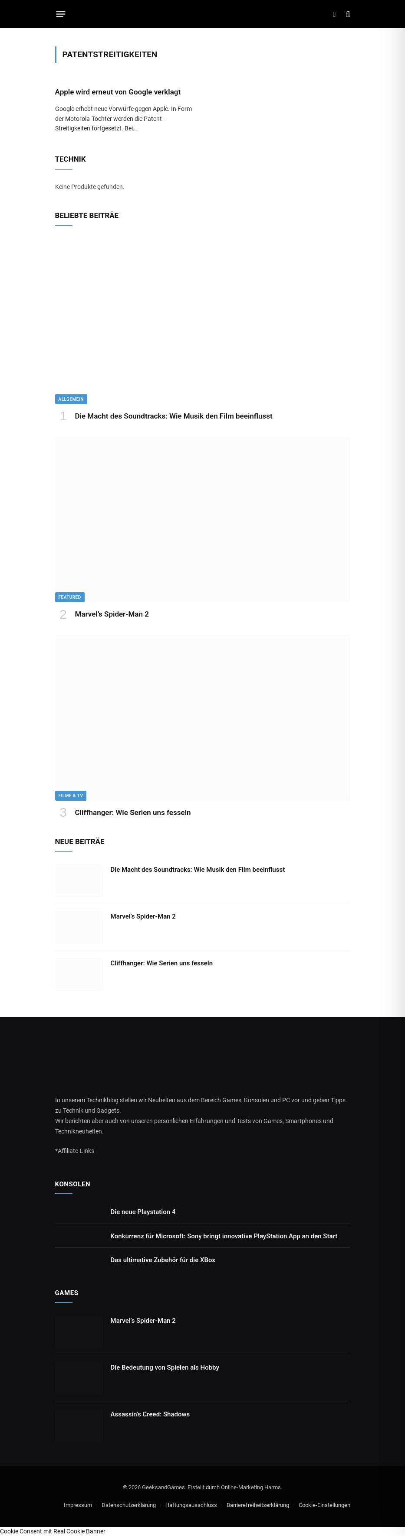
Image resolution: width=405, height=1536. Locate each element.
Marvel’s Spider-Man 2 (112, 614)
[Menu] (60, 14)
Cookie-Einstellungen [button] (324, 1505)
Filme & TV (71, 795)
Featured (70, 597)
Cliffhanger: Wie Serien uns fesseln (133, 812)
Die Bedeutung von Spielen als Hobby (165, 1367)
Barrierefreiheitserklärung (258, 1505)
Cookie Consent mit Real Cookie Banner (52, 1531)
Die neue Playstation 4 (143, 1212)
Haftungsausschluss (191, 1505)
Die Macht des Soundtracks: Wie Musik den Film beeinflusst (174, 416)
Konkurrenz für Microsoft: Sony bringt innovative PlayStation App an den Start (224, 1236)
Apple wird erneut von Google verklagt (118, 92)
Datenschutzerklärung (129, 1505)
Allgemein (71, 399)
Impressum (78, 1505)
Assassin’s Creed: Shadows (150, 1414)
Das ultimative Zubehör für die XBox (163, 1260)
